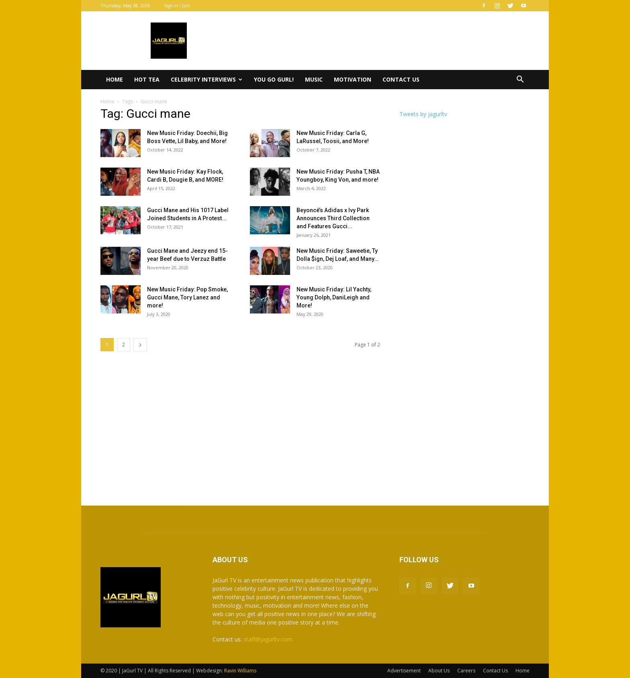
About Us (439, 670)
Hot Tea (147, 79)
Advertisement (404, 670)
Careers (466, 670)
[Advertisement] (315, 429)
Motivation (352, 79)
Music (314, 79)
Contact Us (400, 79)
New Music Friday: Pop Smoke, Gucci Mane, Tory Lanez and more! (187, 297)
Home (114, 79)
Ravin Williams (241, 670)
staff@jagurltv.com (267, 639)
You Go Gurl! (274, 79)
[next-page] (140, 344)
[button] (520, 80)
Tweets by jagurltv (423, 114)
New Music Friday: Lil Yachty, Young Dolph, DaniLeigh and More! (334, 297)
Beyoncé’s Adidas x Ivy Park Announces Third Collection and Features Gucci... (333, 218)
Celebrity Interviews (206, 79)
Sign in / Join (177, 5)
